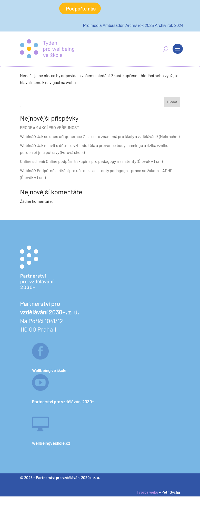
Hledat (172, 102)
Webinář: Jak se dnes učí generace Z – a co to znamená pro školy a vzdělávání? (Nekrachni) (99, 136)
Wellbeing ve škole (49, 370)
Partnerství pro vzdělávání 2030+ (63, 401)
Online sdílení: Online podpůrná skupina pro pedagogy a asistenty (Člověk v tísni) (91, 161)
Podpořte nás (81, 8)
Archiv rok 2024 (169, 25)
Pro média (92, 25)
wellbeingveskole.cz (51, 443)
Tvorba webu (147, 492)
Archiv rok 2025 (139, 25)
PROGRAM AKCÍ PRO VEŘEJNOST (49, 127)
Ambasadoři (113, 25)
